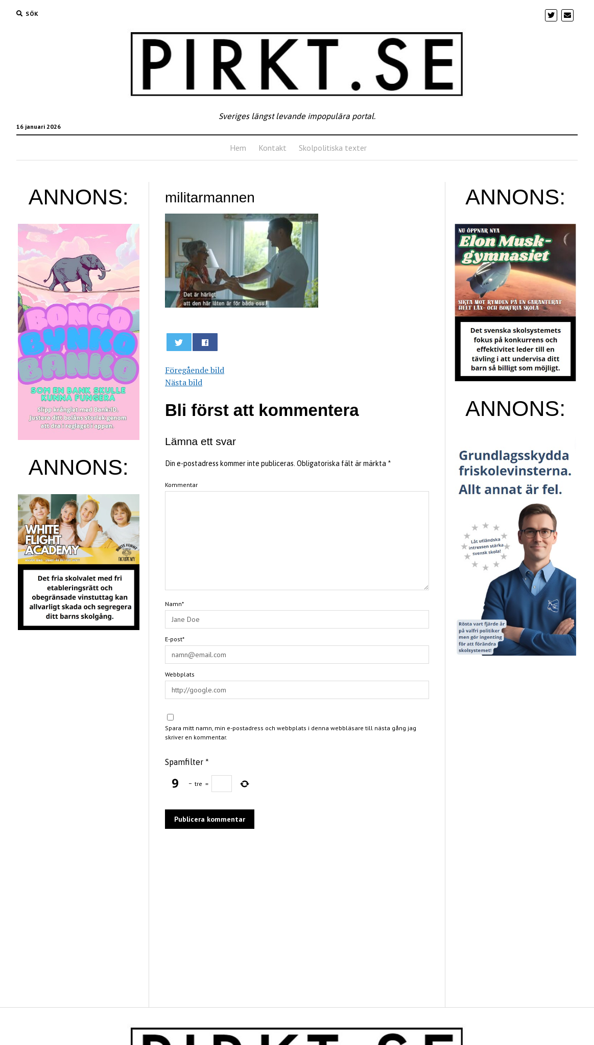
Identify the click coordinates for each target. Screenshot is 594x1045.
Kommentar (181, 485)
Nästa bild (183, 382)
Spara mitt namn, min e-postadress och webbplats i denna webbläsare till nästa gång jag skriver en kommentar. (290, 732)
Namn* (174, 604)
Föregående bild (194, 370)
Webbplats (180, 674)
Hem (238, 148)
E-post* (174, 639)
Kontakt (272, 148)
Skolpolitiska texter (333, 148)
